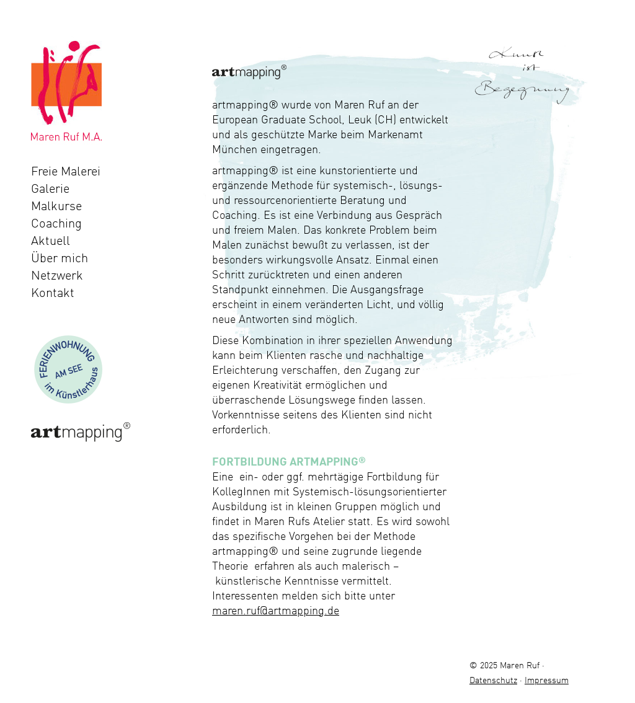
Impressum (547, 679)
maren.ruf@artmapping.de (275, 610)
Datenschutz (493, 679)
